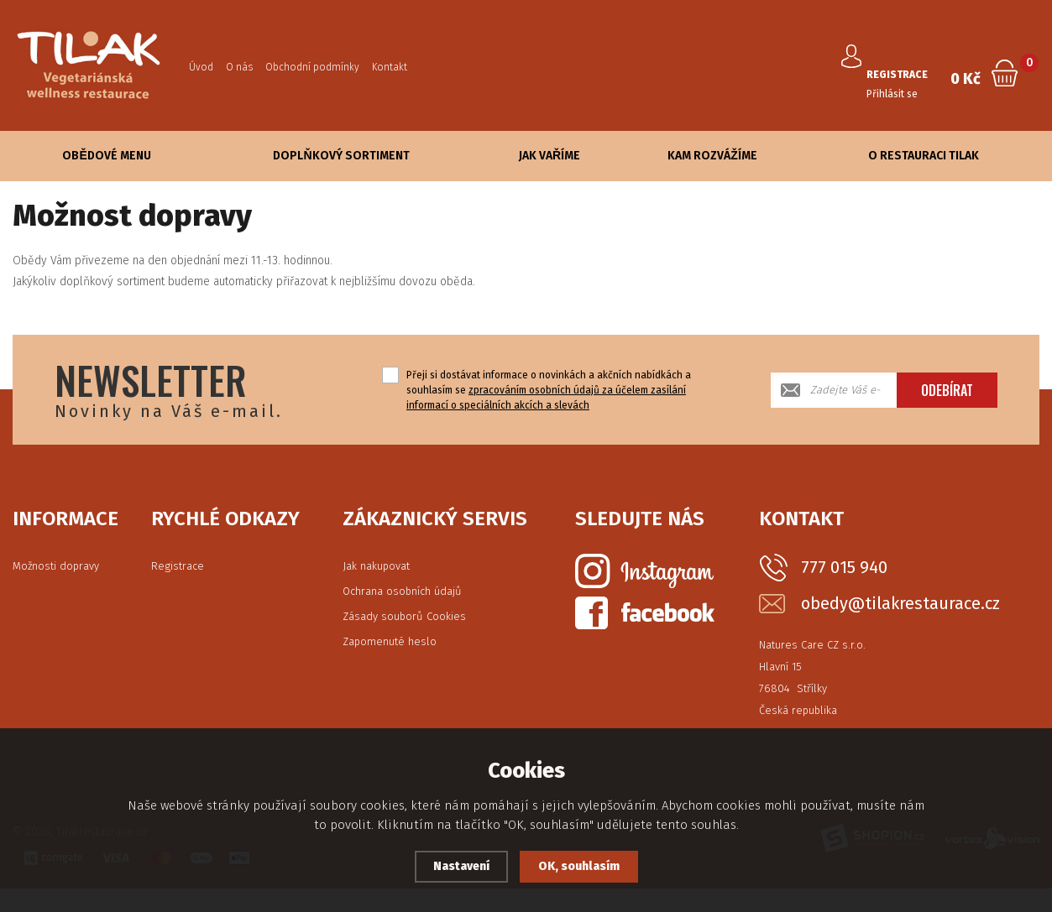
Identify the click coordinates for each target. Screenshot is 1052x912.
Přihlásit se (898, 83)
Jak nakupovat (376, 566)
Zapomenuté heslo (390, 641)
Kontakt (389, 67)
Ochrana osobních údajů (402, 591)
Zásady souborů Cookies (404, 616)
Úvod (201, 67)
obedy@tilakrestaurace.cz (900, 603)
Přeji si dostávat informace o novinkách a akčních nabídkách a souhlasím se (548, 390)
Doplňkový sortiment (341, 156)
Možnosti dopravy (56, 566)
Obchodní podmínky (312, 67)
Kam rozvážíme (712, 156)
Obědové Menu (106, 156)
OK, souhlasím (581, 866)
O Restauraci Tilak (923, 156)
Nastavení (458, 866)
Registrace (177, 566)
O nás (239, 67)
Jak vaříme (549, 156)
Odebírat (947, 390)
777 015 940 (844, 567)
